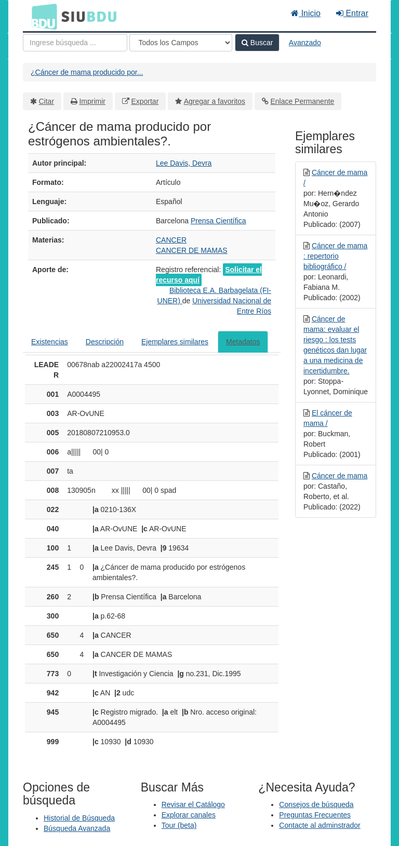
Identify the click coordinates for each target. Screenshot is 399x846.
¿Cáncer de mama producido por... (87, 72)
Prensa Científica (218, 221)
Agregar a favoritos (214, 101)
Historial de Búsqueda (79, 818)
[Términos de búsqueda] (75, 42)
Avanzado (305, 42)
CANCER (171, 240)
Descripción (105, 342)
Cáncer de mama (339, 476)
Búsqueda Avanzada (77, 828)
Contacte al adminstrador (319, 825)
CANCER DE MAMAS (192, 250)
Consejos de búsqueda (316, 804)
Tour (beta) (179, 825)
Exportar (144, 101)
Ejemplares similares (174, 342)
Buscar (257, 42)
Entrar (352, 13)
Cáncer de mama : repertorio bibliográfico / (335, 256)
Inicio (306, 13)
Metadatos (243, 342)
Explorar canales (189, 815)
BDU (41, 16)
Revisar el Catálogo (193, 804)
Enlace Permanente (302, 101)
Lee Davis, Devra (183, 163)
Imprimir (92, 101)
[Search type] (180, 42)
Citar (47, 101)
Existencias (49, 342)
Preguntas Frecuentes (315, 815)
